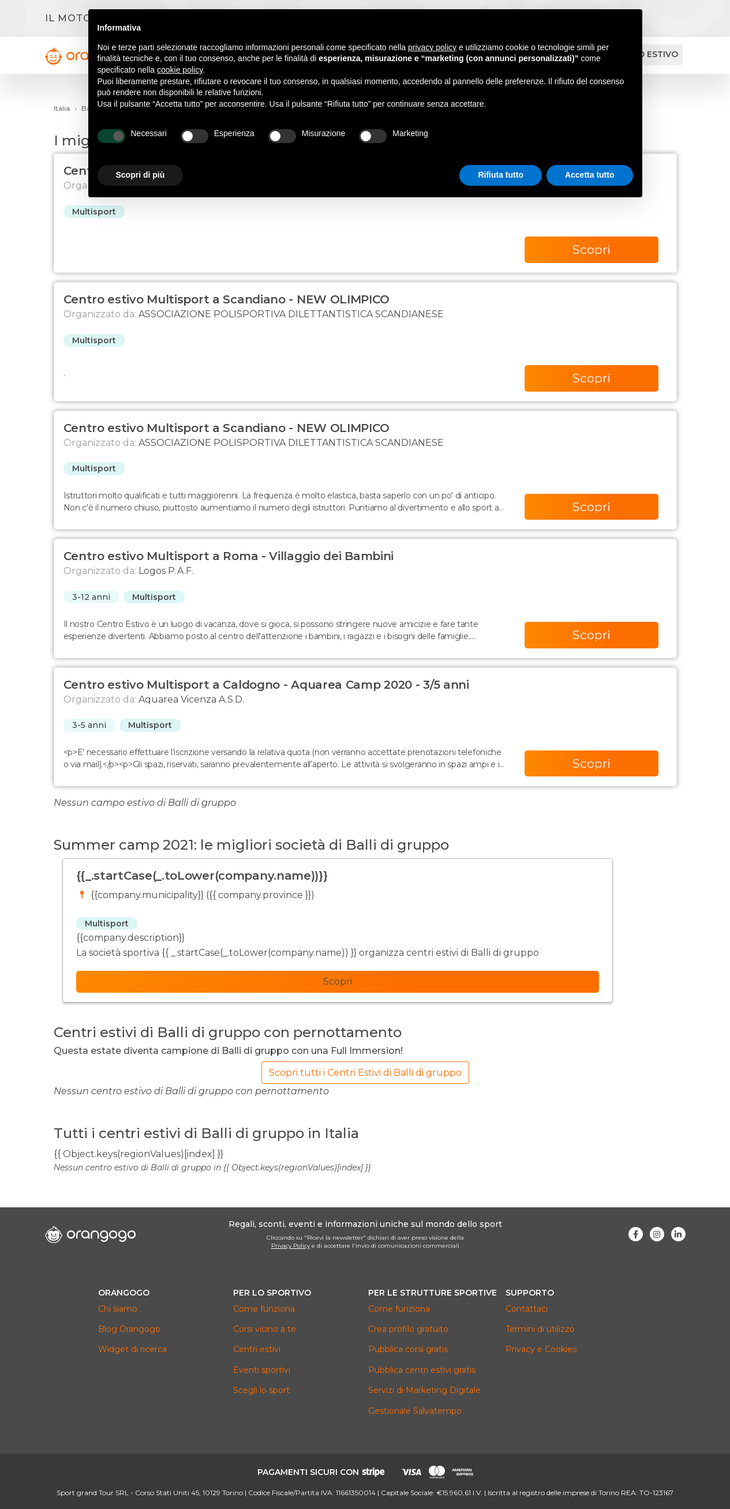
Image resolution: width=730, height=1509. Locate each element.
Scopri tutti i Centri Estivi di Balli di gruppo (365, 1072)
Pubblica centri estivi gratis (422, 1370)
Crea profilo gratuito (408, 1329)
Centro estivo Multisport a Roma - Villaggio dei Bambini (228, 556)
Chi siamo (117, 1309)
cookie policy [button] (180, 69)
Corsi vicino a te (264, 1329)
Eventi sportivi (261, 1370)
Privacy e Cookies (541, 1349)
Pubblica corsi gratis (408, 1349)
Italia (62, 108)
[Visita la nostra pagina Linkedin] (678, 1234)
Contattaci (527, 1309)
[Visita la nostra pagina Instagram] (657, 1234)
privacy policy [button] (432, 47)
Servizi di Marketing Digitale (424, 1390)
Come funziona (264, 1309)
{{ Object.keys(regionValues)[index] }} (138, 1153)
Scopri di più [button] (140, 174)
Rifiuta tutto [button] (500, 174)
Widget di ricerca (132, 1349)
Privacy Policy (290, 1245)
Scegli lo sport (261, 1390)
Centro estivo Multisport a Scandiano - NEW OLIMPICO (226, 299)
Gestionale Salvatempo (415, 1411)
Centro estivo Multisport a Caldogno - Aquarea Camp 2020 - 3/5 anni (266, 685)
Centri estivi (256, 1349)
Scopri (591, 249)
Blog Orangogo (129, 1329)
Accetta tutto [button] (590, 174)
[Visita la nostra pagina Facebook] (635, 1234)
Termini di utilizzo (540, 1329)
